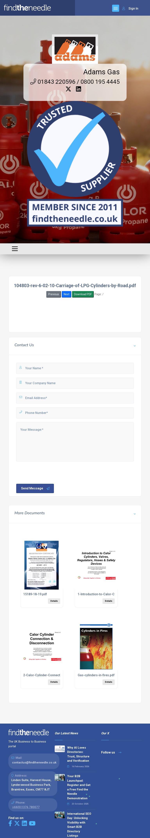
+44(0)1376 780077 (26, 807)
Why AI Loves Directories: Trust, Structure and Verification (78, 754)
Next (66, 294)
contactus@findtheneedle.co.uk (34, 762)
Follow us (111, 752)
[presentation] (45, 472)
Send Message (35, 488)
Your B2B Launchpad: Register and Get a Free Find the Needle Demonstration (78, 787)
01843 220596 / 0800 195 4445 (75, 81)
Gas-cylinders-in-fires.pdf (96, 675)
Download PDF (83, 294)
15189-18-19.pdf (35, 594)
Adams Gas (101, 72)
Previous (53, 294)
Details (54, 601)
